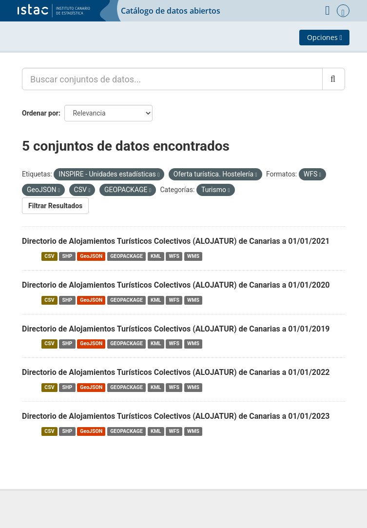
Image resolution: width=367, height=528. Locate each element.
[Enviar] (333, 79)
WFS (174, 256)
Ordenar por (40, 113)
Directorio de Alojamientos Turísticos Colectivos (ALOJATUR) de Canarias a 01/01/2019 (176, 328)
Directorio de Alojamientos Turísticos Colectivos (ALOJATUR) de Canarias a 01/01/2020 (176, 285)
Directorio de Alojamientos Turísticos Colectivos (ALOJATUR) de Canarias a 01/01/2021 (176, 241)
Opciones (324, 37)
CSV (49, 256)
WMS (193, 256)
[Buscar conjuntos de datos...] (172, 79)
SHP (67, 256)
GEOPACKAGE (126, 256)
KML (156, 256)
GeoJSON (91, 256)
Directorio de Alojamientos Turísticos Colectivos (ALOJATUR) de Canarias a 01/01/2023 (176, 416)
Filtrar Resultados (55, 206)
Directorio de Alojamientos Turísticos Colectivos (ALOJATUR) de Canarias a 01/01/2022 (176, 372)
